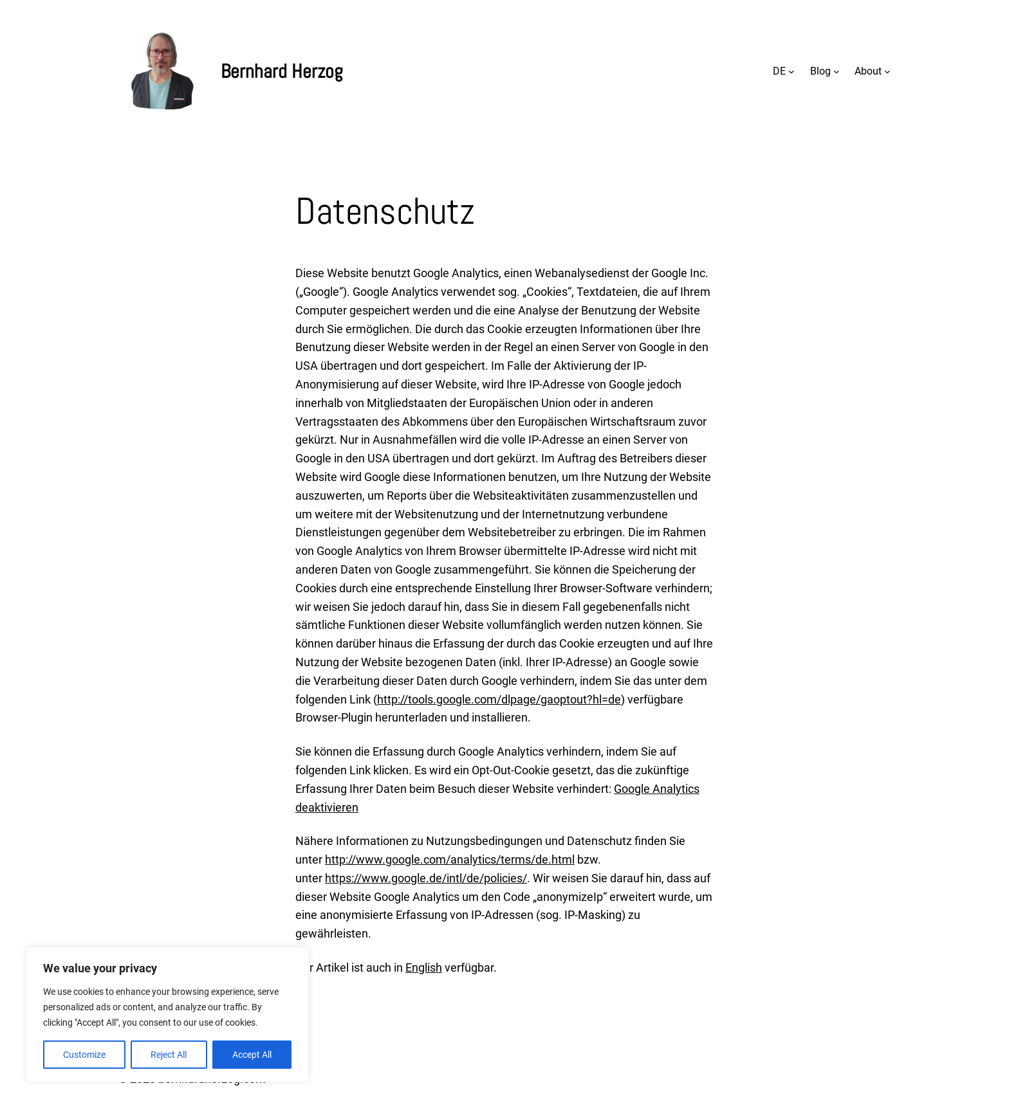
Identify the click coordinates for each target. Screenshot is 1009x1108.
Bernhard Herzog (282, 71)
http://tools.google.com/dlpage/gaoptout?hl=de (499, 699)
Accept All (252, 1054)
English (423, 967)
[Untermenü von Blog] (836, 71)
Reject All (169, 1054)
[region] (167, 1014)
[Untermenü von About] (887, 71)
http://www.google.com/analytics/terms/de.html (450, 859)
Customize (84, 1054)
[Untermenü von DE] (791, 71)
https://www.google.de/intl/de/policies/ (426, 878)
